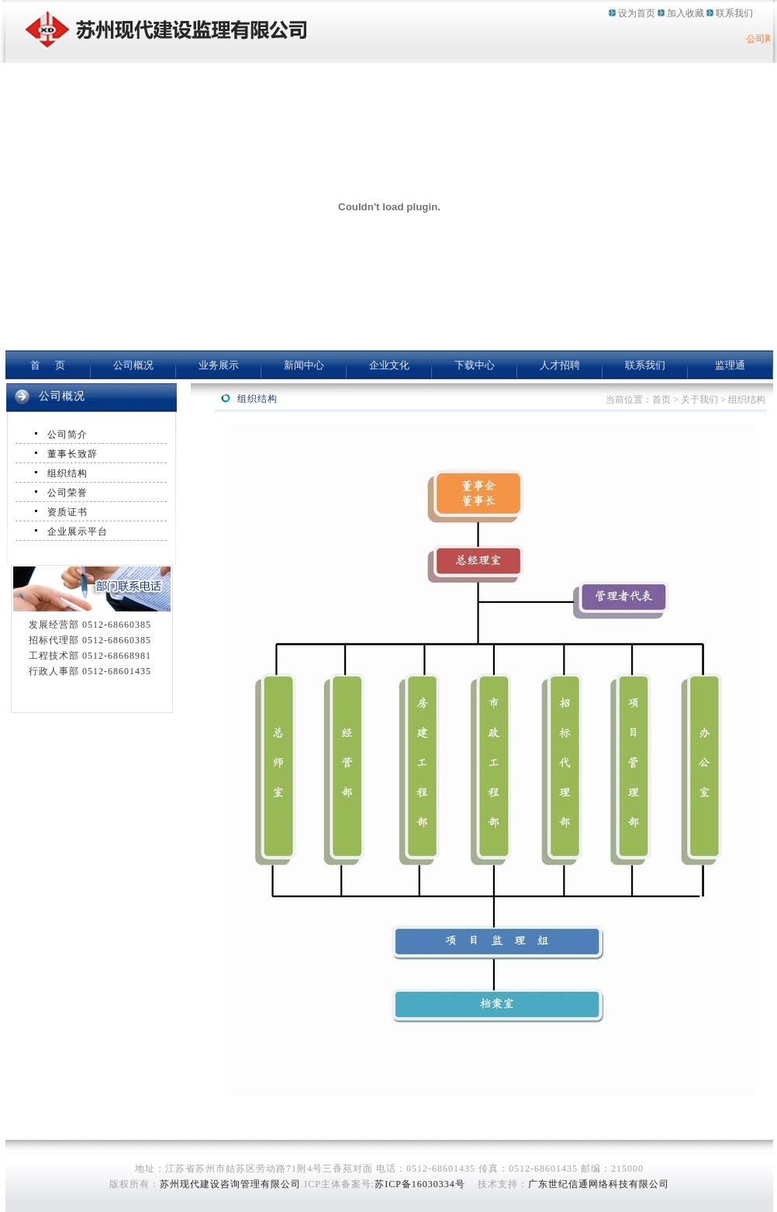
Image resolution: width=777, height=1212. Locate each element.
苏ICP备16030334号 (420, 1184)
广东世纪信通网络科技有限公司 (598, 1184)
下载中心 (474, 365)
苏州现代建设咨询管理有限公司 (230, 1184)
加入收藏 (685, 13)
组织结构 (67, 473)
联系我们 (734, 13)
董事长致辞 (72, 453)
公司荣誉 (67, 492)
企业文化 (389, 365)
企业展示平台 (77, 531)
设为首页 (637, 13)
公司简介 (67, 434)
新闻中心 (304, 365)
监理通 (730, 365)
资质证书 (67, 512)
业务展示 (219, 365)
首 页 (48, 365)
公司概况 (133, 365)
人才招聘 (560, 365)
